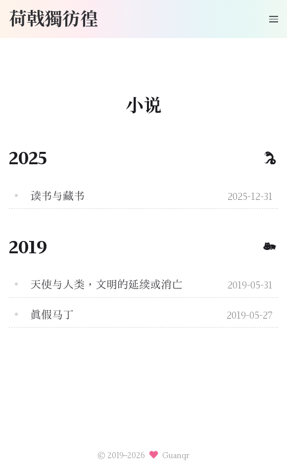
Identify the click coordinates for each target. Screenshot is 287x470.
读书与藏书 (57, 195)
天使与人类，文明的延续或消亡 (106, 284)
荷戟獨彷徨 (53, 17)
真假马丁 (52, 314)
